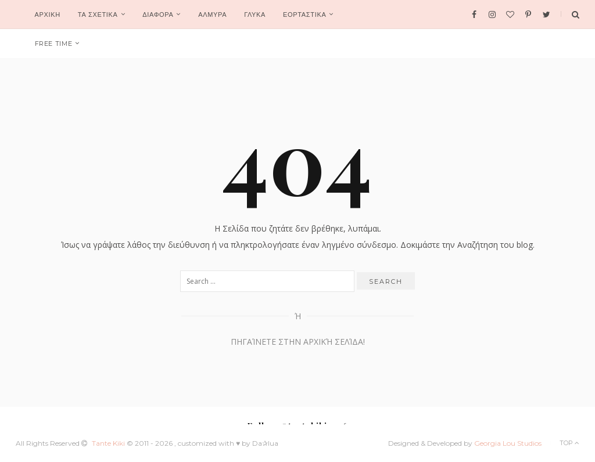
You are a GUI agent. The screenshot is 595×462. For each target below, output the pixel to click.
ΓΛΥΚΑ (255, 14)
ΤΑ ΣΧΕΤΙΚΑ (98, 14)
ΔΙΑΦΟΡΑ (157, 14)
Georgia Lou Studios (508, 443)
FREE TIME (54, 43)
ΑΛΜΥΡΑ (212, 14)
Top (569, 443)
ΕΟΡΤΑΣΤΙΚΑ (304, 14)
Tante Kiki (109, 443)
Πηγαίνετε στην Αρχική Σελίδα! (298, 341)
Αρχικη (47, 14)
